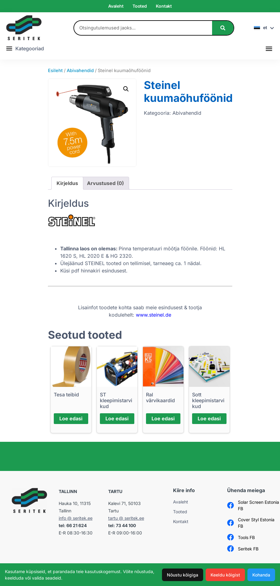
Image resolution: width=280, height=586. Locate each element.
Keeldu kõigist (225, 574)
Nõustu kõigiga (182, 574)
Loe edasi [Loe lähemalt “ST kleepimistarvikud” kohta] (116, 418)
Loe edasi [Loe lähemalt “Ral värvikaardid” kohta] (163, 418)
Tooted (139, 6)
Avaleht (116, 6)
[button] (269, 48)
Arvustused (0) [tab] (105, 183)
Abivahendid (80, 70)
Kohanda (261, 574)
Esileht (55, 70)
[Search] (223, 28)
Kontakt (164, 6)
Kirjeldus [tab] (67, 183)
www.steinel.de (153, 315)
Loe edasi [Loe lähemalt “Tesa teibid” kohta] (70, 418)
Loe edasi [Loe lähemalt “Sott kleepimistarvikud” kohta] (209, 418)
